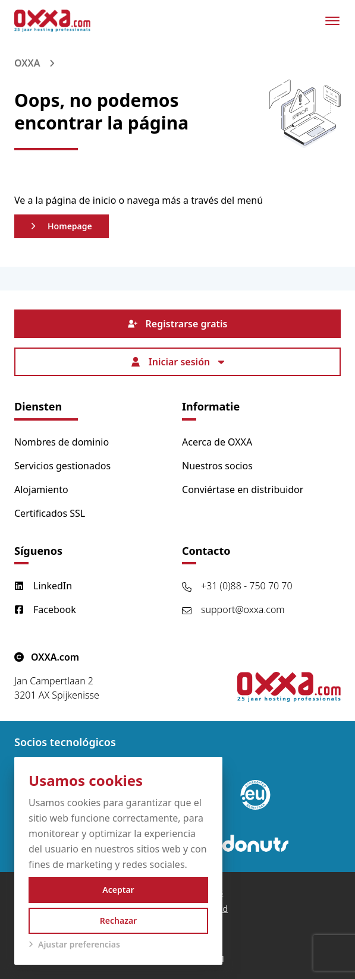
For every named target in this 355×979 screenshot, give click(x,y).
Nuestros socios (217, 465)
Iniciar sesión (177, 362)
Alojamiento (41, 489)
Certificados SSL (49, 513)
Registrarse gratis (178, 323)
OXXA (27, 63)
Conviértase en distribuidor (242, 489)
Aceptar (118, 889)
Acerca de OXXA (217, 442)
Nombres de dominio (61, 442)
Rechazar (118, 920)
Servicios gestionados (62, 465)
